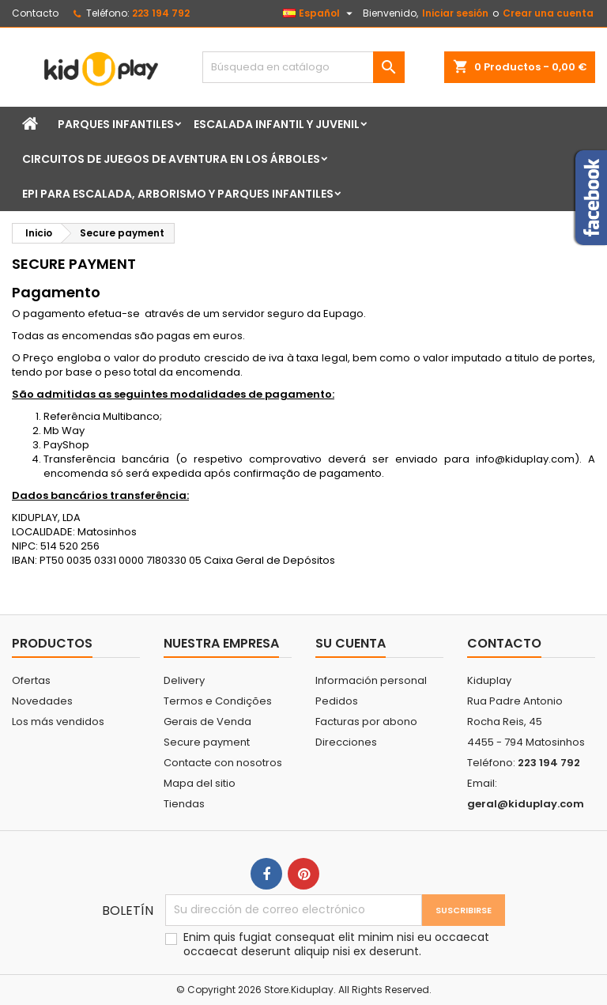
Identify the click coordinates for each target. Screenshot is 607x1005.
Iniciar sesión (455, 13)
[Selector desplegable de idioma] (319, 13)
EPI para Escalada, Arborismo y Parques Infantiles (178, 194)
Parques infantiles (116, 124)
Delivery (184, 680)
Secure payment (207, 742)
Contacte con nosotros (223, 762)
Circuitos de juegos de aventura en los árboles (171, 159)
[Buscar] (303, 67)
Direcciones (346, 742)
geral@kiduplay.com (525, 803)
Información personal (371, 680)
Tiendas (184, 803)
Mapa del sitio (200, 783)
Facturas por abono (366, 721)
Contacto (35, 13)
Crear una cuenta (548, 13)
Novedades (42, 700)
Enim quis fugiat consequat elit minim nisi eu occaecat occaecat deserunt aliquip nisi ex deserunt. (336, 944)
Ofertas (31, 680)
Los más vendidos (58, 721)
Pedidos (336, 700)
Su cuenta (350, 643)
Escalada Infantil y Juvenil (277, 124)
